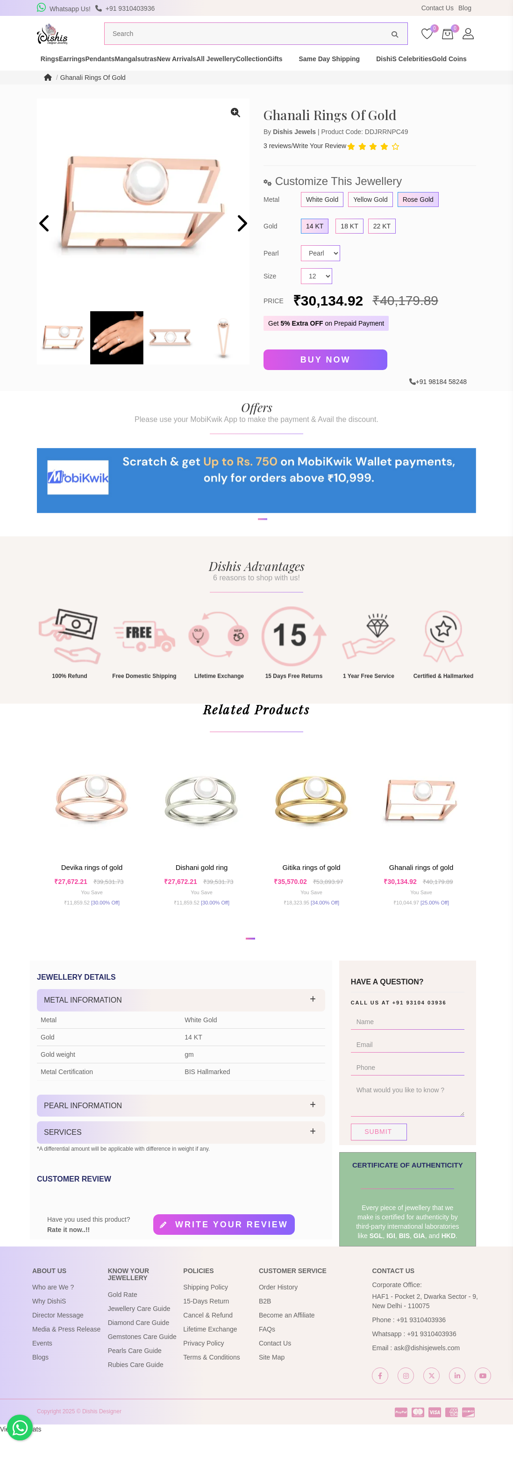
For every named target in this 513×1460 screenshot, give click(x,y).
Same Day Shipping (425, 72)
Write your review (231, 1250)
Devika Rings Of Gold (92, 890)
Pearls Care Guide (135, 1377)
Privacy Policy (203, 1370)
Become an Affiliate (287, 1342)
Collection (331, 72)
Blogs (40, 1384)
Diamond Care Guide (139, 1349)
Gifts (370, 72)
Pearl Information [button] (83, 1132)
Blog (464, 8)
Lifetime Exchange (210, 1356)
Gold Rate (122, 1321)
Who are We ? (53, 1314)
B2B (265, 1328)
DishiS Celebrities (49, 81)
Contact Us (437, 8)
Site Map (272, 1384)
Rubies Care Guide (136, 1391)
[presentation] (45, 242)
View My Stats (20, 1455)
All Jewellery (279, 72)
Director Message (58, 1342)
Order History (278, 1314)
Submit (378, 1157)
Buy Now (325, 377)
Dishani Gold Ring (202, 890)
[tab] (181, 1026)
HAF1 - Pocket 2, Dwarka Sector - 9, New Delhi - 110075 (424, 1327)
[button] (250, 568)
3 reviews (277, 163)
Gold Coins (110, 81)
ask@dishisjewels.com (427, 1374)
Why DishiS (49, 1328)
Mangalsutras (166, 72)
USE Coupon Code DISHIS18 (337, 8)
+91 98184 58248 (441, 398)
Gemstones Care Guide (142, 1363)
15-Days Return (206, 1328)
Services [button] (63, 1158)
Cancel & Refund (208, 1342)
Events (42, 1370)
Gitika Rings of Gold (311, 890)
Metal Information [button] (83, 1026)
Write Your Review (319, 163)
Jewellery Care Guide (139, 1335)
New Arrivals (222, 72)
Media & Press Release (66, 1356)
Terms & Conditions (211, 1384)
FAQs (267, 1356)
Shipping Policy (205, 1314)
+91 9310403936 (421, 1346)
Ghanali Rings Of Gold (93, 95)
